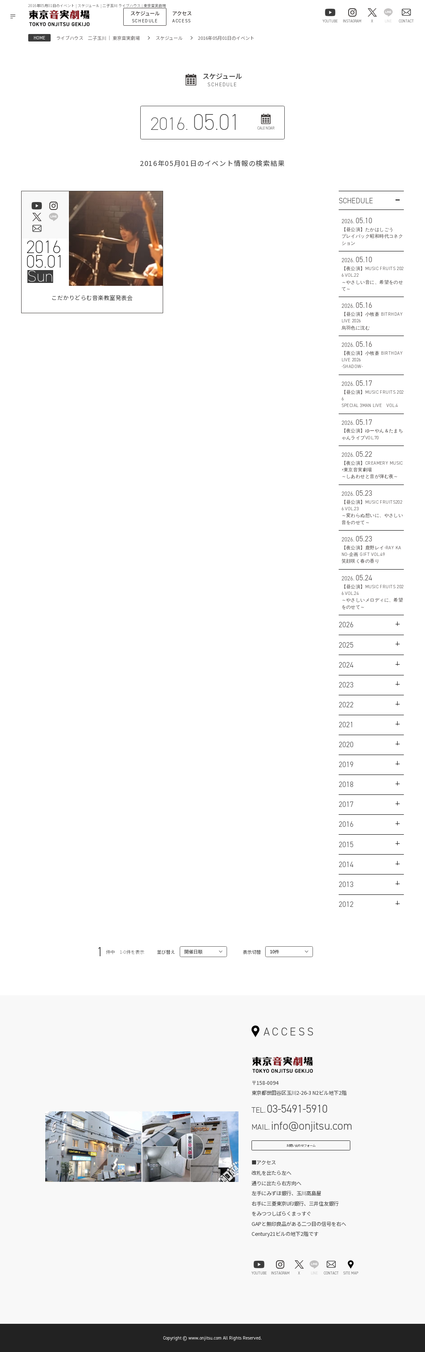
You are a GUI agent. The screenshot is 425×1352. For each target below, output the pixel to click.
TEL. (289, 1109)
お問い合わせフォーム (301, 1148)
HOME (39, 38)
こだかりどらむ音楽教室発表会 (92, 299)
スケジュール (169, 37)
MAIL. (302, 1126)
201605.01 (45, 254)
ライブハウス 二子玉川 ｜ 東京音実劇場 (98, 37)
